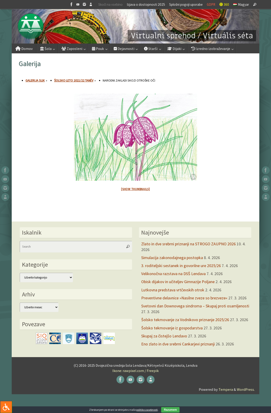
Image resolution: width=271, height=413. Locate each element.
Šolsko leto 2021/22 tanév (73, 80)
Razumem (170, 409)
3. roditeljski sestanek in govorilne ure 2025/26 (181, 265)
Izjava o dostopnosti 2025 (146, 4)
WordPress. (246, 389)
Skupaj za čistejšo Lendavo (164, 336)
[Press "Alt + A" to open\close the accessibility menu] (6, 407)
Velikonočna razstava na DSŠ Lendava (173, 273)
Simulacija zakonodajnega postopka (172, 257)
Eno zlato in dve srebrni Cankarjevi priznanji (178, 344)
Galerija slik (35, 80)
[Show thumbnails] (135, 189)
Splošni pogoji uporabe (186, 4)
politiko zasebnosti (147, 409)
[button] (135, 26)
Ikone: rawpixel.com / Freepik (135, 370)
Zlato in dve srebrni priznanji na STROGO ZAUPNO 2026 (188, 243)
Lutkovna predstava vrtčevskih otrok (172, 290)
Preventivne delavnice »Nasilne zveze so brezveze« (184, 298)
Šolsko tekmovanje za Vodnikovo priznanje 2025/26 (185, 319)
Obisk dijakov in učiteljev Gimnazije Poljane (178, 281)
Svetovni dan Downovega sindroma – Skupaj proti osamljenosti (195, 306)
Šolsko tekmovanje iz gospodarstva (172, 328)
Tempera (225, 389)
